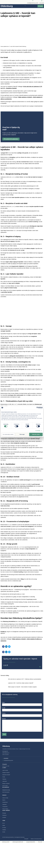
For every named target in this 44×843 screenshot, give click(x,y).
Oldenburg (7, 6)
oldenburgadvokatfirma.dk (17, 841)
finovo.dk (40, 841)
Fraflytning (4, 779)
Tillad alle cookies (36, 434)
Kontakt (3, 831)
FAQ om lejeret (5, 785)
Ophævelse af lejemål (6, 774)
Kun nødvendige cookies (8, 434)
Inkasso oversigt (5, 797)
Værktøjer (4, 829)
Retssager (4, 813)
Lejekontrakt (4, 781)
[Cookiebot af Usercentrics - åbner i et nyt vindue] (37, 408)
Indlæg (3, 825)
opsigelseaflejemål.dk (30, 841)
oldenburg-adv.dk (5, 841)
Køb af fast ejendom (5, 792)
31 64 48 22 (41, 3)
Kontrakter (4, 817)
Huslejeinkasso (5, 802)
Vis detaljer (37, 430)
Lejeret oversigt (5, 770)
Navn (3, 702)
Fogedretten (4, 804)
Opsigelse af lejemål (5, 772)
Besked (4, 718)
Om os (3, 823)
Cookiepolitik (26, 838)
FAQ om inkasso (5, 808)
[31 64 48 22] (41, 0)
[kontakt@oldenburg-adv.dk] (32, 0)
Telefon (4, 713)
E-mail (3, 707)
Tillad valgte (22, 434)
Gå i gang (4, 827)
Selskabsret (4, 815)
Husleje (3, 776)
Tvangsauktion (5, 806)
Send (4, 734)
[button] (25, 6)
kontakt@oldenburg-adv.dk (32, 2)
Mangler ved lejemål (5, 783)
